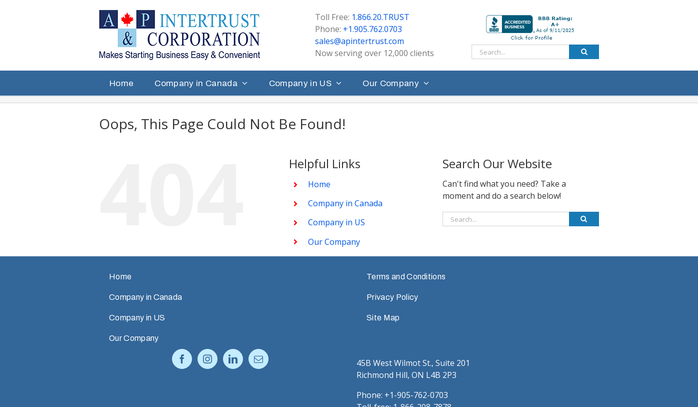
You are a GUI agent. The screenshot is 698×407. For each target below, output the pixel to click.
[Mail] (258, 359)
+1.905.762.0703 (372, 29)
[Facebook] (182, 359)
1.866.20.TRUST (381, 17)
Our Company (334, 241)
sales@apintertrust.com (359, 41)
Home (319, 184)
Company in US (336, 222)
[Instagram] (208, 359)
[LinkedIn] (233, 359)
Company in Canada (345, 203)
